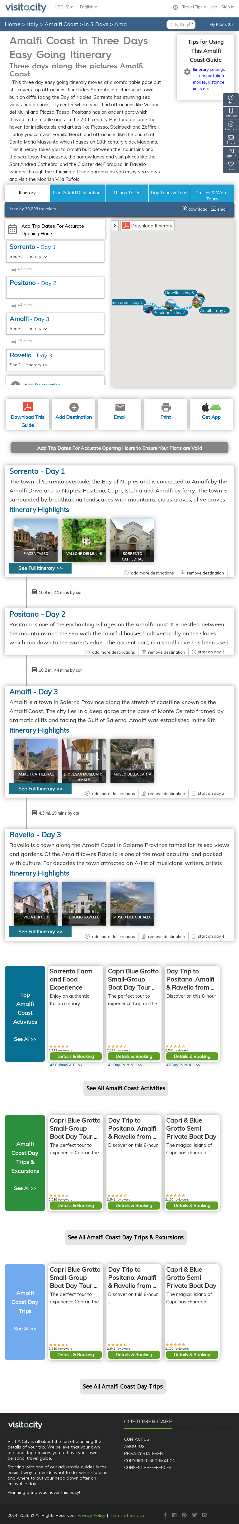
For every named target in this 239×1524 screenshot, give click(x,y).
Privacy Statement (144, 1453)
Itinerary (27, 192)
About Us (134, 1446)
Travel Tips (194, 6)
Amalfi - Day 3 (33, 691)
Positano (33, 282)
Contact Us (136, 1439)
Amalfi (29, 319)
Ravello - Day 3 (35, 834)
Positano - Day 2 (37, 614)
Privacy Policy (91, 1515)
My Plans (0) (221, 24)
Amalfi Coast (62, 24)
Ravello (31, 355)
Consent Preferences (147, 1467)
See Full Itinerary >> (28, 256)
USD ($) (64, 6)
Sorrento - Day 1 (37, 471)
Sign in (227, 6)
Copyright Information (150, 1460)
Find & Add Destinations (78, 192)
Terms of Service (127, 1515)
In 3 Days (97, 24)
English (88, 6)
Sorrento (33, 246)
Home (13, 24)
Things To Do (127, 192)
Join (213, 6)
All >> (66, 1065)
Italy (33, 24)
